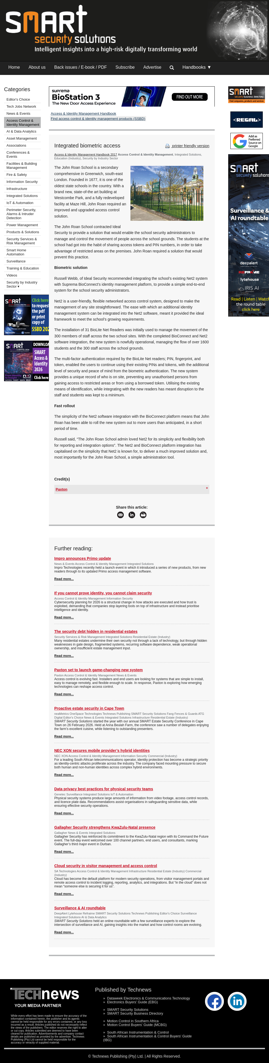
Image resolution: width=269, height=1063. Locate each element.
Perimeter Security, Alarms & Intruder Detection (21, 214)
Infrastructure (16, 189)
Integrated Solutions (22, 196)
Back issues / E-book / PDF (80, 67)
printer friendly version (186, 146)
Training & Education (22, 268)
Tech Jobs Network (21, 106)
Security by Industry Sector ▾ (21, 284)
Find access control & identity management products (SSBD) (98, 119)
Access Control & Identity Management (22, 123)
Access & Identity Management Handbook (83, 113)
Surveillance (16, 261)
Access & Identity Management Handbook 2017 (85, 154)
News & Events (18, 113)
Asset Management (21, 138)
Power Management (22, 225)
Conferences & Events (18, 154)
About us (37, 67)
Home (14, 67)
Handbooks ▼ (196, 67)
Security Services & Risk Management (21, 241)
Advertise (152, 67)
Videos (11, 275)
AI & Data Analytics (21, 131)
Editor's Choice (18, 99)
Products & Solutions (22, 232)
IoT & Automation (19, 203)
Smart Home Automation (16, 252)
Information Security (22, 182)
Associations (16, 145)
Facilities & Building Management (21, 166)
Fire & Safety (16, 175)
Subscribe (125, 67)
